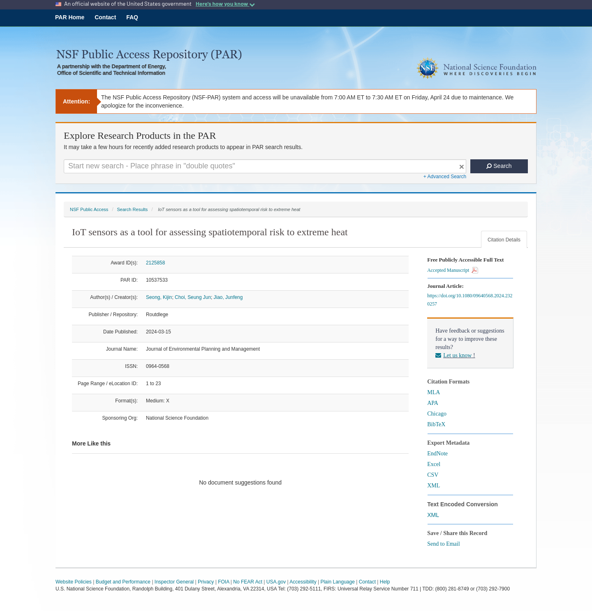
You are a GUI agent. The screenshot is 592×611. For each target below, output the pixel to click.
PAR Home (69, 17)
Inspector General (174, 582)
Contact (105, 17)
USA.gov (276, 582)
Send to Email (443, 544)
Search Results (132, 209)
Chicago (436, 414)
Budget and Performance (123, 582)
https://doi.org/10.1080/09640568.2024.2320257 (469, 300)
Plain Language (337, 582)
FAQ (132, 17)
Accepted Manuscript (452, 270)
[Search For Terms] (265, 166)
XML (433, 485)
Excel (433, 464)
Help (385, 582)
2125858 (155, 263)
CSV (432, 475)
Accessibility (302, 582)
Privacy (206, 582)
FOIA (223, 582)
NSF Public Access (89, 209)
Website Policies (74, 582)
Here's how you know (225, 3)
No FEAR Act (247, 582)
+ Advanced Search (444, 176)
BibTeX (436, 424)
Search (498, 166)
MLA (433, 392)
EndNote (437, 453)
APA (432, 403)
